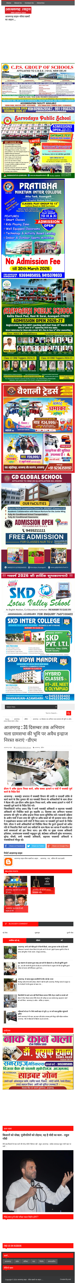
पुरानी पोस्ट (70, 933)
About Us (18, 3)
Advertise (40, 3)
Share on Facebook (14, 846)
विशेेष (41, 1261)
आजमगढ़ (37, 747)
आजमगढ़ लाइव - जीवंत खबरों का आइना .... (30, 1280)
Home (8, 3)
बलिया (26, 1261)
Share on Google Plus (58, 846)
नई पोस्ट (5, 933)
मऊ (33, 1261)
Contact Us (29, 3)
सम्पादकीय (51, 1261)
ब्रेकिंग (42, 747)
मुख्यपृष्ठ (37, 933)
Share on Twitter (35, 846)
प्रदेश (17, 1261)
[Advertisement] (46, 43)
